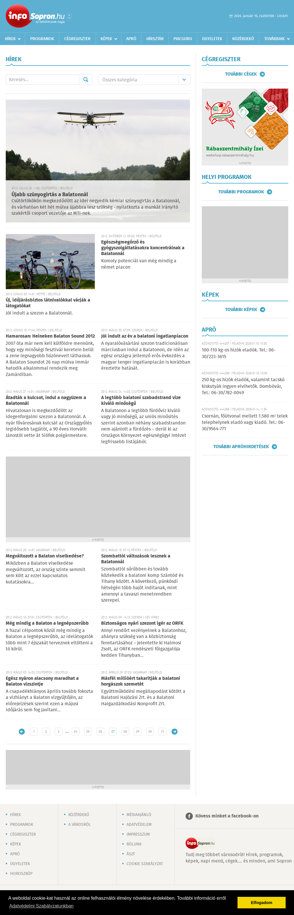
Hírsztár (155, 39)
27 (112, 731)
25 (88, 731)
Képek (106, 39)
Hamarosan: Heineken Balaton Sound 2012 (50, 336)
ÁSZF (131, 854)
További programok (241, 191)
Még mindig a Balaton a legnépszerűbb (47, 623)
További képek (241, 309)
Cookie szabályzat (145, 864)
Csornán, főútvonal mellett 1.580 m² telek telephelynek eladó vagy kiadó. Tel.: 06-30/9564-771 (245, 423)
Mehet (85, 79)
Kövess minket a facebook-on (227, 816)
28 (125, 731)
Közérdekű (243, 39)
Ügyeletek (212, 39)
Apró (131, 39)
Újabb (21, 731)
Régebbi (174, 731)
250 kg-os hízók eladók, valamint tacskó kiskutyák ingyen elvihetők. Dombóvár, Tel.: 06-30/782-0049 (243, 386)
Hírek (10, 39)
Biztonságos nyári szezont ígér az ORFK (142, 623)
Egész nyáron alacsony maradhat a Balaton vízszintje (42, 681)
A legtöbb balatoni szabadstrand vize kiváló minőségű (141, 400)
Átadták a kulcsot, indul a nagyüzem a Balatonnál (46, 400)
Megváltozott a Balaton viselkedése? (45, 556)
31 (162, 731)
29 (137, 731)
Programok (42, 39)
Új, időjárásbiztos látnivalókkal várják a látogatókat (48, 303)
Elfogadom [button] (261, 902)
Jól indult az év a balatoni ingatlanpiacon (144, 336)
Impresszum (138, 834)
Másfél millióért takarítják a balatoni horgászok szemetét (140, 681)
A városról (79, 825)
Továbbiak (274, 39)
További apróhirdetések (241, 446)
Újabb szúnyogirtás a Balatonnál (50, 195)
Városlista (69, 16)
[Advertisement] (98, 496)
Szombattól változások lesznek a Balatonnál (135, 559)
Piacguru (183, 39)
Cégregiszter (77, 39)
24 (75, 731)
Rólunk (134, 844)
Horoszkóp (21, 874)
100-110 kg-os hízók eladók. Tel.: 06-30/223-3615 (239, 353)
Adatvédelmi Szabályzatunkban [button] (41, 905)
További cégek (241, 74)
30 (150, 731)
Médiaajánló (139, 815)
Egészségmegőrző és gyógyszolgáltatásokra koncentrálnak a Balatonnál (142, 248)
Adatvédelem (139, 825)
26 (100, 731)
